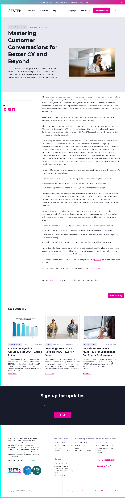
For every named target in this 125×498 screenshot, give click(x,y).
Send (62, 415)
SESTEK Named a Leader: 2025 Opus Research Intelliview (62, 2)
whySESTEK (95, 268)
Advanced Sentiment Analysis (78, 117)
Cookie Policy (87, 491)
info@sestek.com (106, 460)
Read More (12, 374)
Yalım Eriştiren (55, 280)
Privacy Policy (73, 491)
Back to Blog (115, 296)
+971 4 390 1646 (102, 443)
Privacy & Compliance (103, 491)
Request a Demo (101, 11)
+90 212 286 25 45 (60, 463)
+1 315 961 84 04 (60, 443)
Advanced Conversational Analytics (57, 211)
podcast (97, 260)
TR (116, 491)
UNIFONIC (31, 460)
